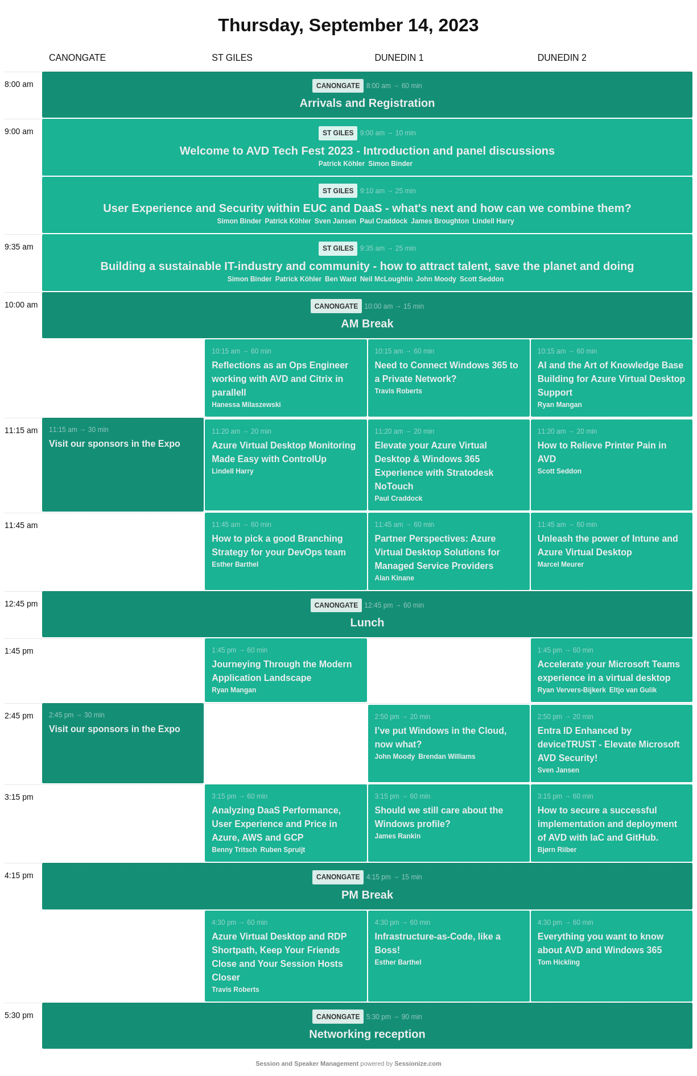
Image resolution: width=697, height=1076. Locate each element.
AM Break (367, 325)
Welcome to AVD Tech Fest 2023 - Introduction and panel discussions (367, 151)
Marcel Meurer (561, 566)
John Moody (436, 280)
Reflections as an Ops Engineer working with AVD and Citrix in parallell (280, 380)
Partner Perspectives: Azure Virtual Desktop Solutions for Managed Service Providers (437, 553)
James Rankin (398, 838)
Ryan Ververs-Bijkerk (572, 692)
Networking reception (367, 1037)
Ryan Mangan (560, 406)
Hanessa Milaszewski (246, 406)
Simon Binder (390, 164)
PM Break (367, 897)
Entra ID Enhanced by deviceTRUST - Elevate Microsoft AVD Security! (609, 746)
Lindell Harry (493, 222)
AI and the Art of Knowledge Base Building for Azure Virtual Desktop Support (612, 380)
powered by (348, 1066)
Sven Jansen (335, 222)
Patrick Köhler (342, 164)
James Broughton (440, 222)
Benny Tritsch (234, 852)
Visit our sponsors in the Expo (114, 445)
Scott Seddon (482, 280)
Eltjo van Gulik (633, 692)
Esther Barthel (235, 566)
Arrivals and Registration (367, 103)
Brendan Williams (447, 759)
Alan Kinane (394, 580)
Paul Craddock (383, 222)
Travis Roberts (398, 393)
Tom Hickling (559, 965)
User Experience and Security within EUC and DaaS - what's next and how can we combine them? (367, 209)
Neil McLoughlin (386, 280)
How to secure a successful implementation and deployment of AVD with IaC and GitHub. (607, 826)
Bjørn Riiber (557, 852)
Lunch (367, 624)
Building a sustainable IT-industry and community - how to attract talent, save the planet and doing (367, 267)
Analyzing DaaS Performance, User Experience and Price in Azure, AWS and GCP (276, 826)
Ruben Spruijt (283, 852)
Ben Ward (341, 280)
